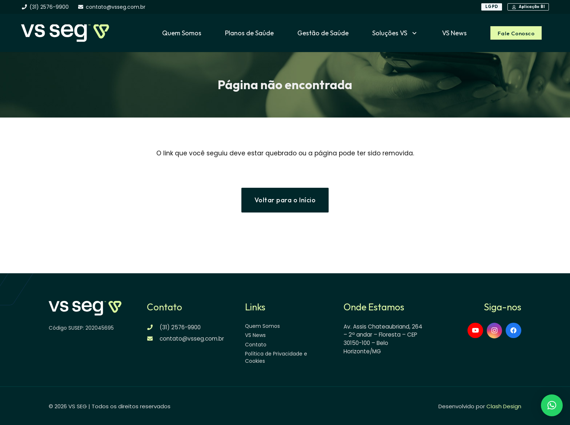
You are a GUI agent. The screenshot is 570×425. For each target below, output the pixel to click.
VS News (255, 335)
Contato (255, 344)
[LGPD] (491, 7)
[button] (412, 33)
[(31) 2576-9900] (153, 327)
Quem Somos (262, 326)
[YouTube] (475, 330)
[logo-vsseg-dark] (65, 33)
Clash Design (503, 406)
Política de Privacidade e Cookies (276, 357)
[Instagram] (494, 331)
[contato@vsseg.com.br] (153, 338)
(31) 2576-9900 (180, 327)
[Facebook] (513, 330)
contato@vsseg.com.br (192, 338)
